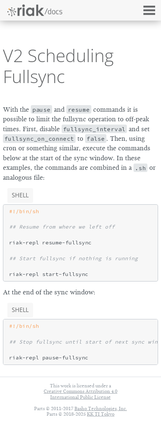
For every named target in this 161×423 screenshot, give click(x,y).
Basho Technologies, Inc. (100, 408)
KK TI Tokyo (100, 414)
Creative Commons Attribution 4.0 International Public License (80, 393)
